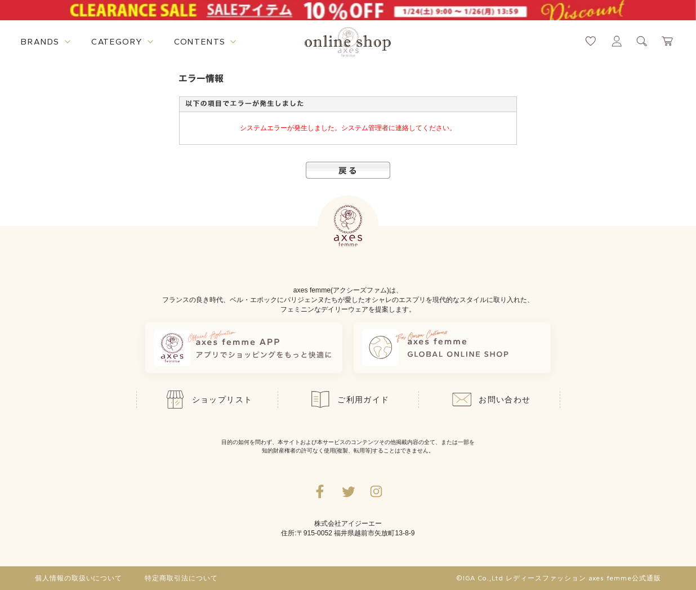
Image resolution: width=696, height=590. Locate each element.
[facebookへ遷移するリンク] (320, 491)
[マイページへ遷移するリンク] (616, 41)
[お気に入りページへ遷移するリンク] (590, 41)
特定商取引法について (181, 578)
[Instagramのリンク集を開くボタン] (376, 491)
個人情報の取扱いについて (79, 578)
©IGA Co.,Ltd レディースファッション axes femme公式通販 (558, 578)
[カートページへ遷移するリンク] (668, 41)
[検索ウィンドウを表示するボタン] (642, 41)
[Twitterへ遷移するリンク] (348, 491)
